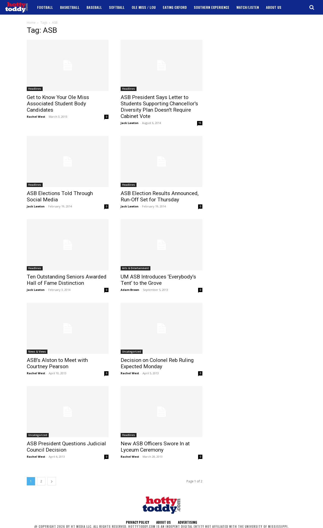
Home (31, 22)
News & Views (37, 351)
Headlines (34, 88)
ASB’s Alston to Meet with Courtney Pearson (57, 363)
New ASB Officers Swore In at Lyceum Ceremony (155, 447)
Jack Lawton (130, 123)
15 (199, 123)
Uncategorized (131, 351)
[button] (312, 7)
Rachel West (36, 116)
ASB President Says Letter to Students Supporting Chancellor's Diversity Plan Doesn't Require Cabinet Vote (159, 106)
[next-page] (51, 481)
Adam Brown (130, 290)
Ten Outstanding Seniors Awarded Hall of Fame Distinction (66, 280)
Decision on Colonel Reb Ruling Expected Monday (157, 363)
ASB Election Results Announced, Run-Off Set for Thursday (160, 196)
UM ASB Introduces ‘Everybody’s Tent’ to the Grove (158, 280)
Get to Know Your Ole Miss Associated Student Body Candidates (58, 103)
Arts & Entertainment (135, 268)
